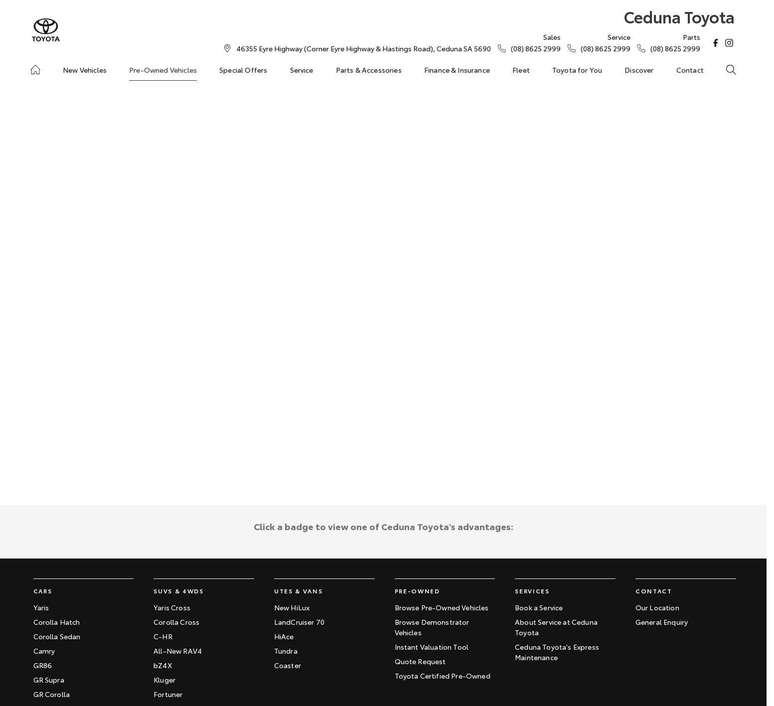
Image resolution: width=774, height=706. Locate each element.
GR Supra (48, 680)
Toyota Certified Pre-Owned (442, 676)
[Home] (35, 70)
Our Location (657, 607)
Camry (44, 651)
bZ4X (163, 665)
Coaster (287, 665)
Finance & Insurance (457, 70)
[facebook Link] (715, 42)
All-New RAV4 (178, 651)
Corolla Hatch (56, 622)
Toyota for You (577, 70)
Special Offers (243, 70)
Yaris (41, 607)
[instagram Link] (729, 42)
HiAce (284, 636)
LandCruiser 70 (299, 622)
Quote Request (420, 661)
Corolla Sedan (57, 636)
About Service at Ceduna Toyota (556, 627)
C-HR (163, 636)
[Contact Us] (363, 48)
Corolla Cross (176, 622)
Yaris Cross (172, 607)
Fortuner (168, 694)
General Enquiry (661, 622)
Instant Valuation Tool (432, 647)
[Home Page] (46, 30)
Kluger (164, 680)
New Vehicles (85, 70)
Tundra (286, 651)
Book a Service (539, 607)
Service (301, 70)
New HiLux (292, 607)
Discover (638, 70)
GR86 (42, 665)
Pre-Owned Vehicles (163, 70)
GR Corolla (51, 694)
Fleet (521, 70)
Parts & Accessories (369, 70)
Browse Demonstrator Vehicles (432, 627)
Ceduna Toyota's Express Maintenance (557, 652)
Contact (690, 70)
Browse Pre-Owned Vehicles (442, 607)
